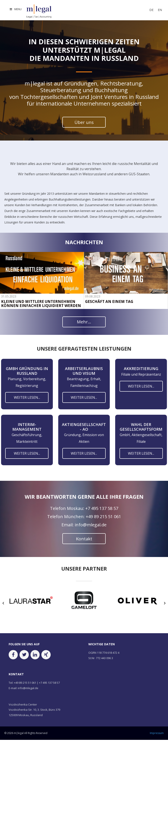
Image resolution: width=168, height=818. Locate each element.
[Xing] (45, 654)
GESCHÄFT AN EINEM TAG (109, 301)
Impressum (157, 733)
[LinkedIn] (35, 654)
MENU (15, 9)
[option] (31, 601)
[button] (3, 603)
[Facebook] (13, 654)
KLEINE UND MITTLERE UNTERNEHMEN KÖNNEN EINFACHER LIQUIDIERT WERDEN (41, 303)
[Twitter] (24, 654)
